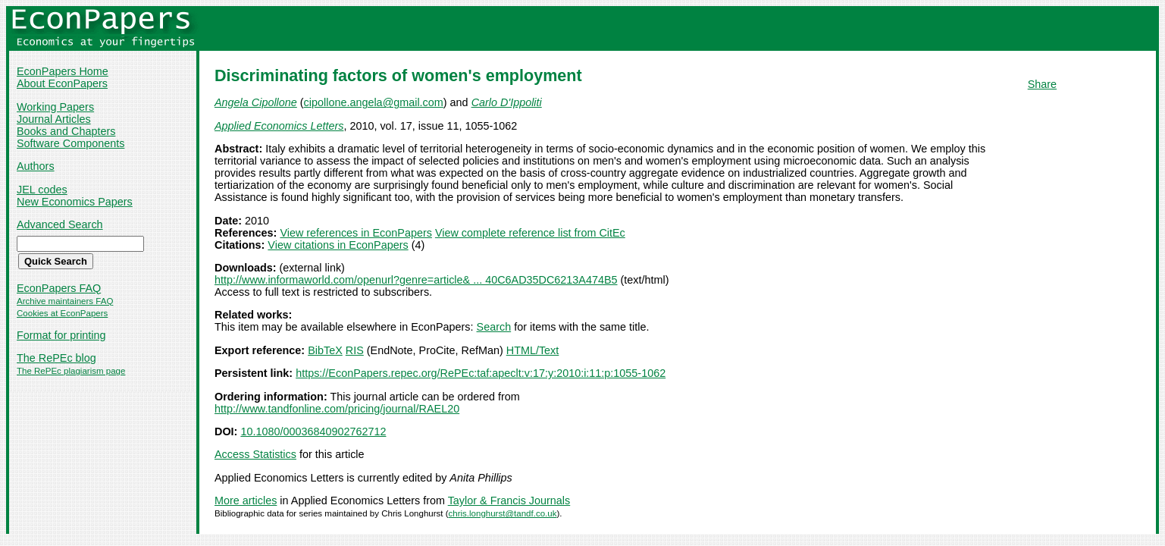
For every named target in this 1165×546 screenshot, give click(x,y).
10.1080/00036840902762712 (313, 431)
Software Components (70, 143)
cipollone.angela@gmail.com (373, 102)
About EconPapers (62, 83)
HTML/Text (532, 350)
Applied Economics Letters (279, 126)
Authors (36, 166)
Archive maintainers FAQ (65, 301)
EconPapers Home (62, 71)
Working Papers (55, 107)
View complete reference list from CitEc (530, 233)
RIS (355, 350)
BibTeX (325, 350)
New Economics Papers (75, 202)
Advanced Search (60, 224)
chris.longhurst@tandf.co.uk (503, 513)
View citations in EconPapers (338, 245)
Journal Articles (54, 119)
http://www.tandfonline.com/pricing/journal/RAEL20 (337, 409)
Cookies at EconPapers (62, 313)
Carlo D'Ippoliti (506, 102)
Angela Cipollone (256, 102)
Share (1042, 84)
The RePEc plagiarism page (71, 370)
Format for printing (61, 335)
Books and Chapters (66, 131)
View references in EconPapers (356, 233)
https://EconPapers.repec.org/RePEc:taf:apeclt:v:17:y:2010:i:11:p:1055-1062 (480, 373)
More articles (246, 500)
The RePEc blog (56, 358)
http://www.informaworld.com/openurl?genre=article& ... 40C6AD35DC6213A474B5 (416, 280)
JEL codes (42, 190)
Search (494, 327)
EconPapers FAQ (59, 288)
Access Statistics (255, 454)
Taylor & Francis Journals (509, 500)
